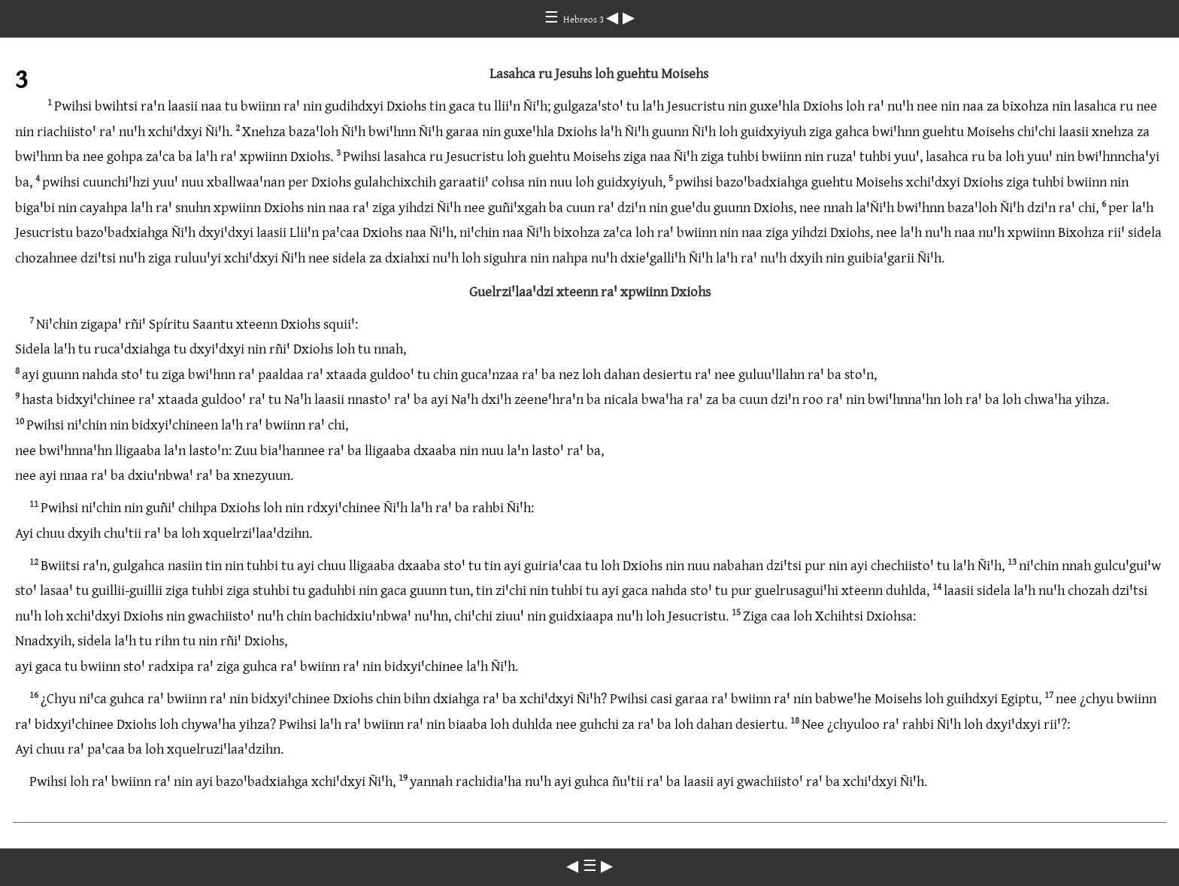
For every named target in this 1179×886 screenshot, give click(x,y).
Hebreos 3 (584, 18)
